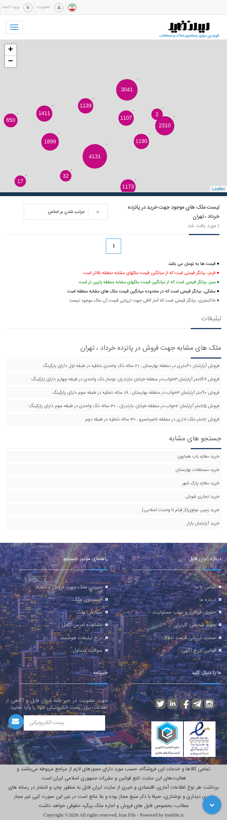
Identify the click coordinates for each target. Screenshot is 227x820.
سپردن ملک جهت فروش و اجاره (69, 587)
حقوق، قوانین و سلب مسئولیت (184, 612)
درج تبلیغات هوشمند (81, 638)
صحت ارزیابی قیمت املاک (189, 638)
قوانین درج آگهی (199, 650)
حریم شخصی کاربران (195, 625)
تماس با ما (205, 587)
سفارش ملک (89, 612)
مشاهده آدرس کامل (82, 625)
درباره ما (207, 600)
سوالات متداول (87, 650)
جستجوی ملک (87, 600)
